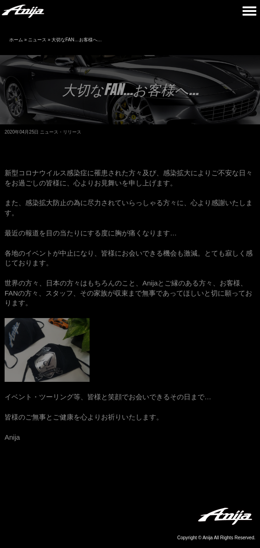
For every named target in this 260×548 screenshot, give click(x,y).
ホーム (16, 39)
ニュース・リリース (60, 131)
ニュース (37, 39)
